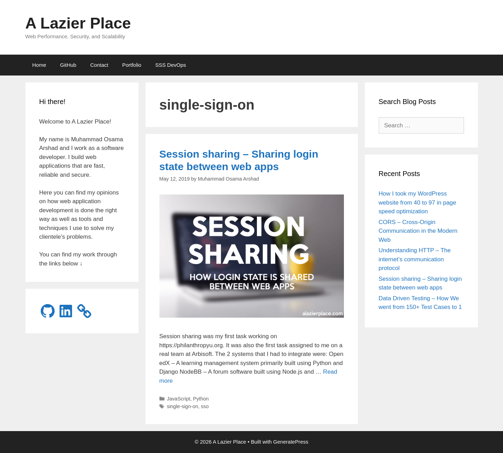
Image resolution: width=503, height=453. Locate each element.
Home (39, 65)
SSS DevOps (170, 65)
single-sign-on (182, 406)
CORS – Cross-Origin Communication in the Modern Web (418, 231)
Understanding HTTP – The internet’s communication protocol (415, 259)
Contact (99, 65)
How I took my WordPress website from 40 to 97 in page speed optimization (417, 202)
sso (205, 406)
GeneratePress (290, 442)
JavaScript (178, 399)
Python (201, 399)
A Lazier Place (78, 23)
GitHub (68, 65)
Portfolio (131, 65)
